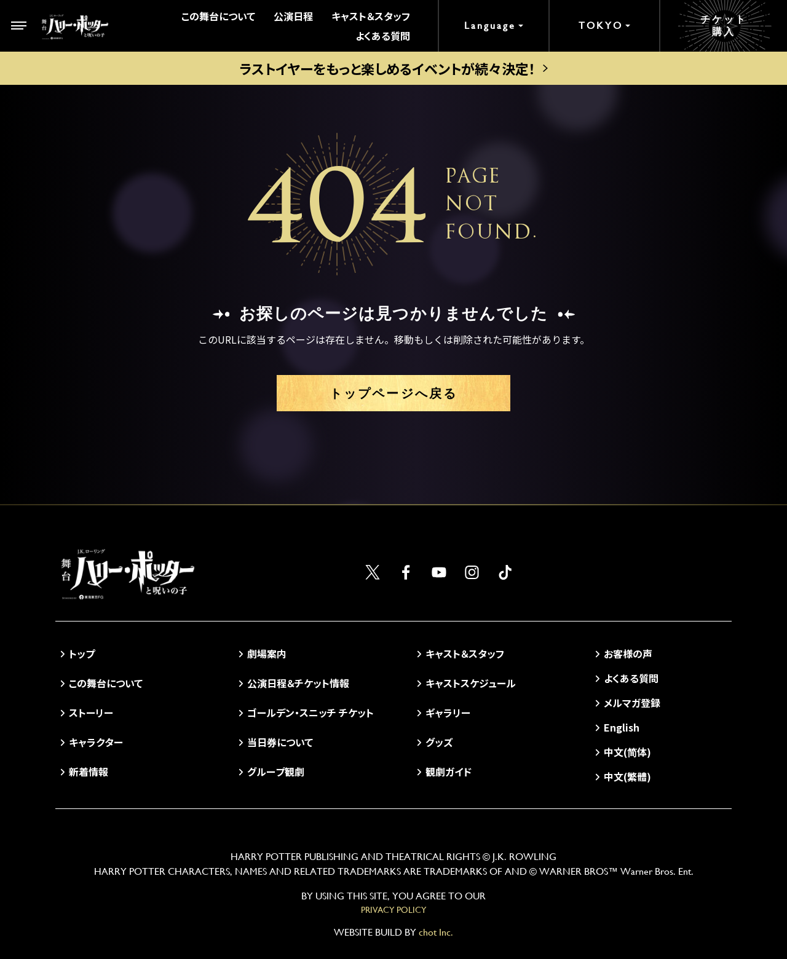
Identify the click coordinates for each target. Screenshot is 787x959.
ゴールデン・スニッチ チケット (310, 712)
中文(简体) (627, 751)
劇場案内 (267, 653)
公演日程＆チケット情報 (298, 683)
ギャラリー (447, 712)
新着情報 (88, 771)
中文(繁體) (627, 776)
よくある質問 (382, 36)
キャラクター (96, 742)
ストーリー (91, 712)
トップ (82, 653)
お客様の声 (628, 653)
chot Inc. (436, 932)
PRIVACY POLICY (393, 910)
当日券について (280, 742)
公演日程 (293, 16)
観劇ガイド (448, 771)
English (621, 727)
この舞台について (218, 16)
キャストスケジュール (470, 683)
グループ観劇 (275, 771)
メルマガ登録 (632, 702)
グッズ (439, 742)
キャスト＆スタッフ (370, 16)
